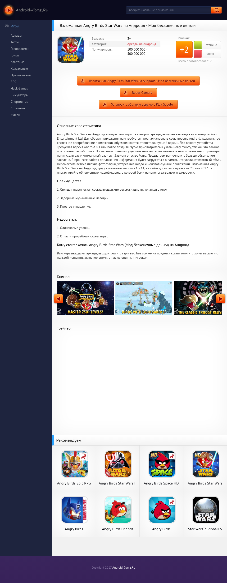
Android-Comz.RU (124, 568)
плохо (204, 54)
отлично (205, 45)
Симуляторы (19, 95)
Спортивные (19, 101)
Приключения (21, 75)
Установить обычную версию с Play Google (142, 104)
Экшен (15, 115)
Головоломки (20, 49)
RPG (14, 82)
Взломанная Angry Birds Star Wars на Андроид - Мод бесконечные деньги (142, 81)
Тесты (15, 42)
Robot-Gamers (142, 92)
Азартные (17, 62)
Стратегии (18, 108)
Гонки (15, 55)
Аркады (16, 35)
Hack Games (19, 88)
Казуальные (19, 68)
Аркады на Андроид (141, 44)
